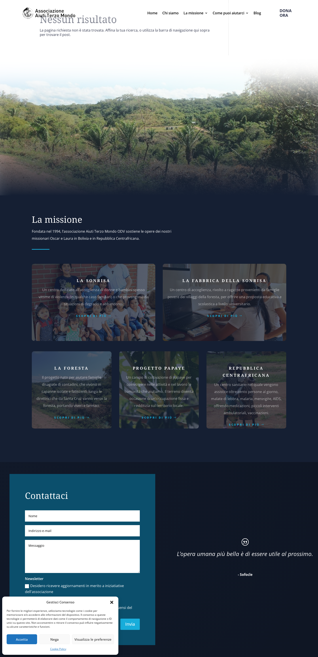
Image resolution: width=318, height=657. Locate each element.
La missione (193, 13)
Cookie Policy (58, 649)
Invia (130, 624)
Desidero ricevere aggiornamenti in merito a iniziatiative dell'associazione (74, 588)
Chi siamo (170, 13)
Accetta (22, 639)
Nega (54, 639)
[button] (112, 602)
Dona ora (286, 13)
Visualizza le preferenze (93, 639)
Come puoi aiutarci (228, 13)
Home (152, 13)
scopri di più (91, 316)
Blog (257, 13)
